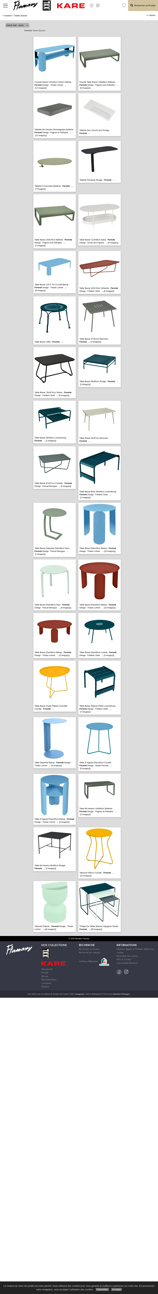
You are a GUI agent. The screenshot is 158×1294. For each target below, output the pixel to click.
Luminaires (46, 983)
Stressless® (46, 969)
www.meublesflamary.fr (127, 963)
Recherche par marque (89, 952)
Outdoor (8, 15)
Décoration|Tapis (49, 979)
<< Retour (151, 15)
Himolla (44, 972)
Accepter (116, 1289)
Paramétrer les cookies (127, 956)
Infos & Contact (124, 959)
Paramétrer (102, 1289)
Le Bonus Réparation (88, 961)
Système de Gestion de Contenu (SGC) (63, 994)
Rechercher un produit (89, 949)
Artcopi (44, 976)
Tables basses (20, 15)
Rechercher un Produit (143, 5)
